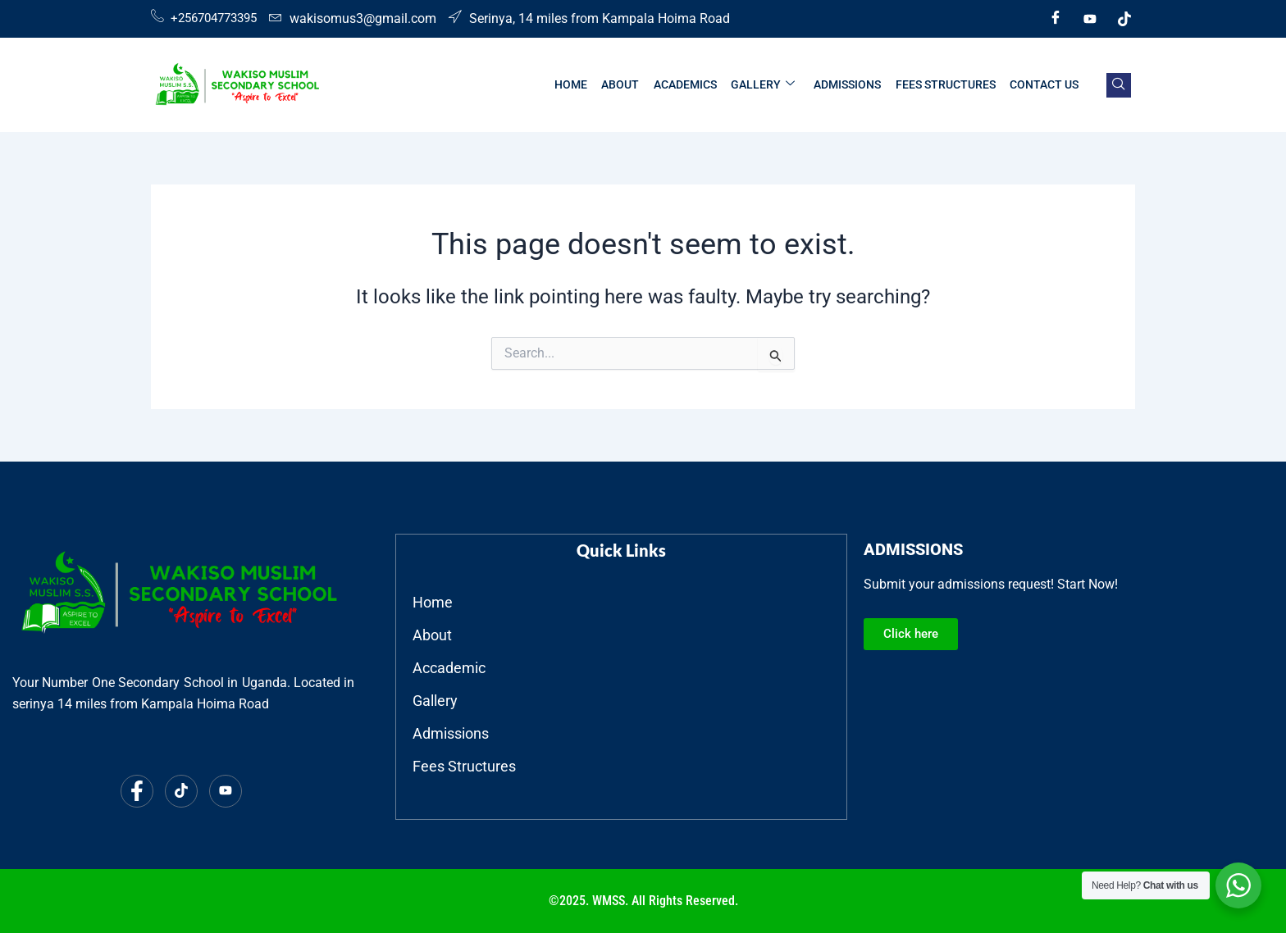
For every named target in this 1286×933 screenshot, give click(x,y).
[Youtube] (1090, 19)
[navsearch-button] (1118, 85)
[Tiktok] (1124, 19)
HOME (578, 84)
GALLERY (767, 84)
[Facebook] (1055, 19)
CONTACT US (1044, 84)
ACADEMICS (690, 84)
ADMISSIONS (850, 84)
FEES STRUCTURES (947, 84)
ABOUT (626, 84)
